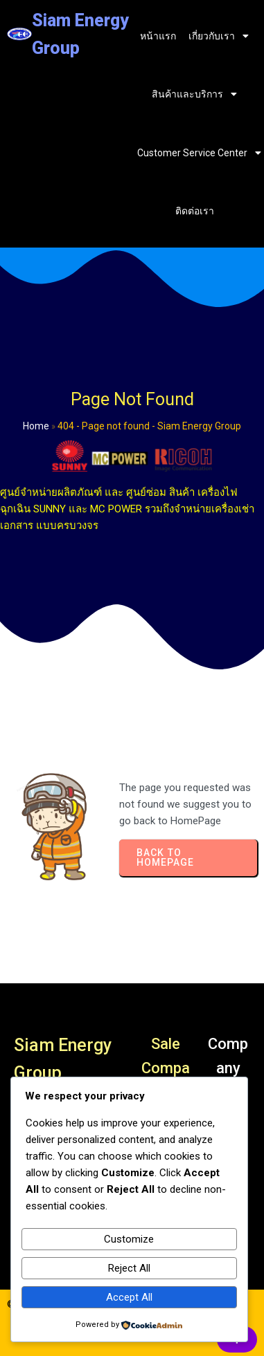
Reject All (129, 1268)
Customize (129, 1239)
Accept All (129, 1297)
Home (36, 425)
